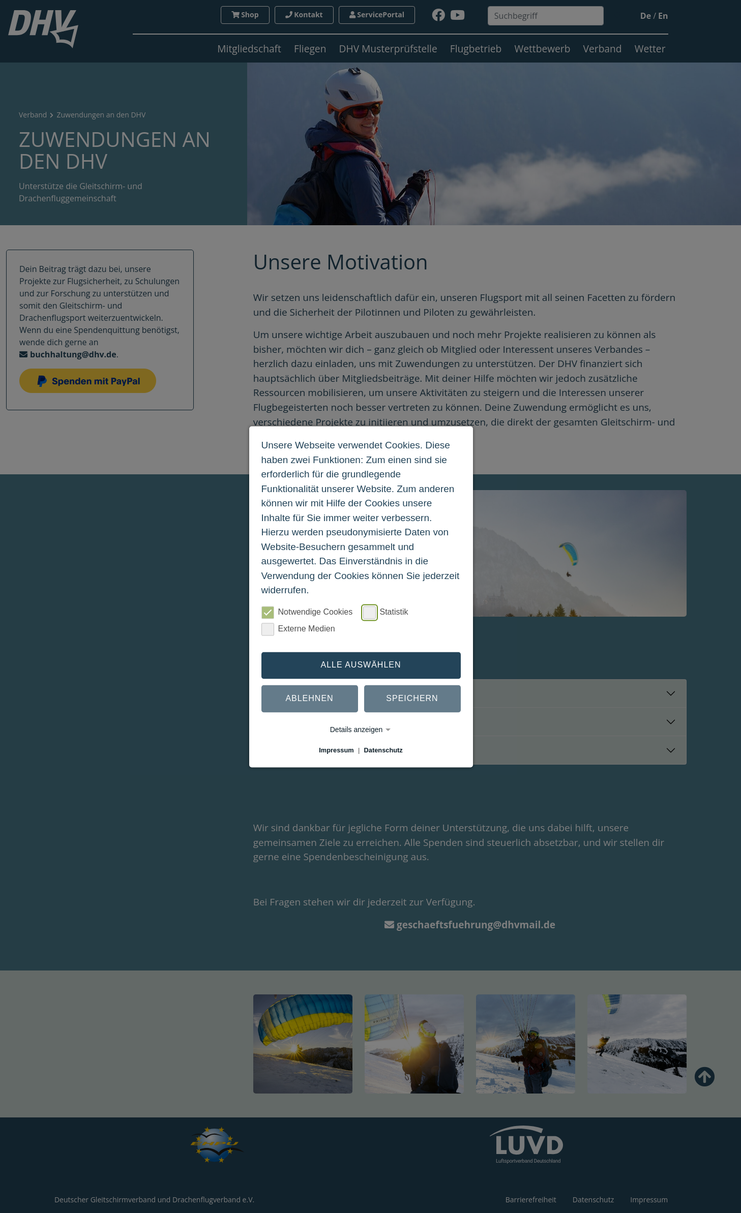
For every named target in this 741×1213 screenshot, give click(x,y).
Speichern (412, 698)
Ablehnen (309, 698)
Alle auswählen (360, 665)
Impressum (336, 750)
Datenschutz (383, 750)
